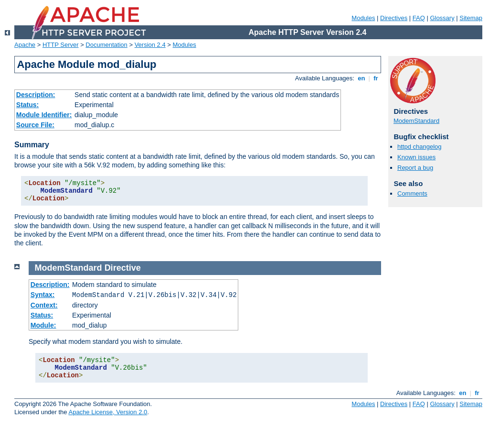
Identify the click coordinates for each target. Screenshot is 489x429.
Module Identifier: (44, 115)
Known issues (416, 157)
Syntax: (43, 294)
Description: (35, 95)
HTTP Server (61, 44)
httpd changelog (419, 146)
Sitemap (470, 18)
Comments (412, 193)
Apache (24, 44)
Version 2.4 (150, 44)
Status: (27, 105)
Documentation (106, 44)
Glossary (442, 18)
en (361, 78)
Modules (363, 18)
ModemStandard (416, 120)
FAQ (419, 18)
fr (376, 78)
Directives (393, 18)
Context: (44, 305)
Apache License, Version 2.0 (107, 412)
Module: (43, 325)
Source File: (35, 125)
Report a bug (415, 167)
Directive (123, 268)
